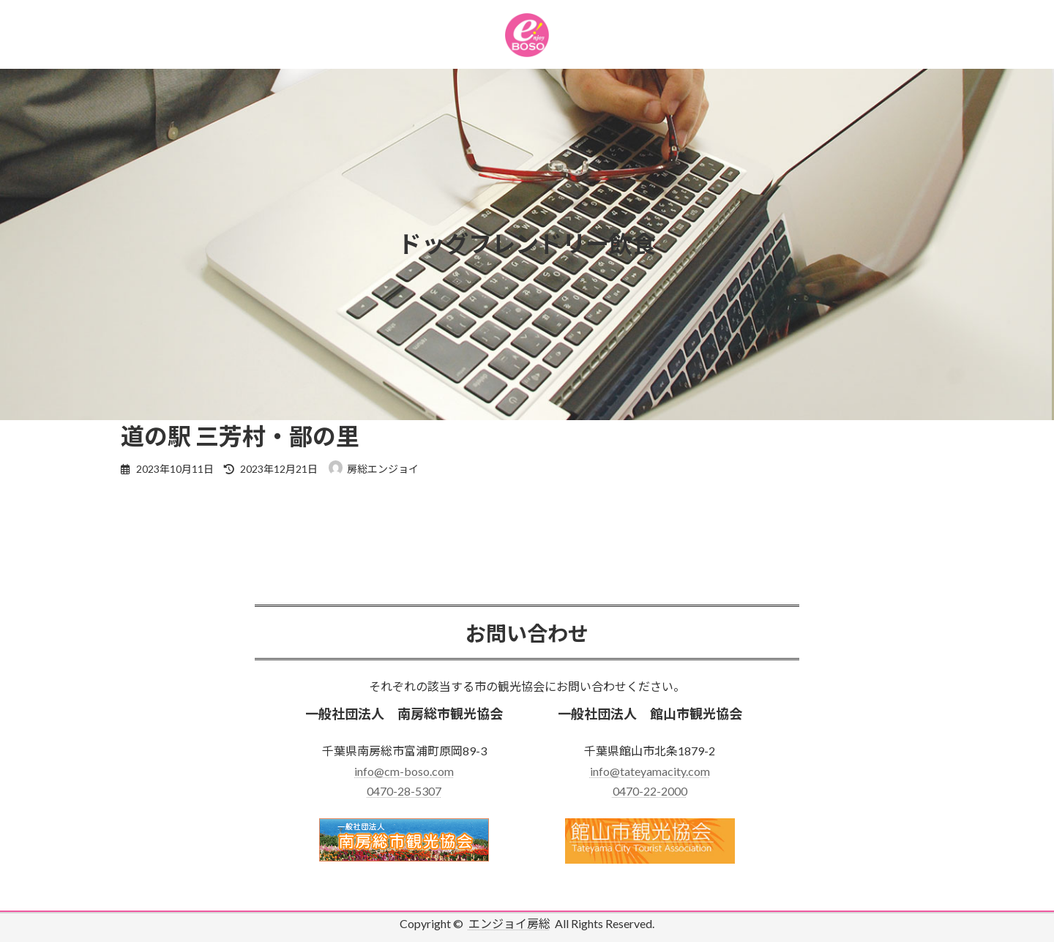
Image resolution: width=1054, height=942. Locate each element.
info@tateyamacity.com (650, 771)
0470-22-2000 (650, 791)
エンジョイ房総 (509, 923)
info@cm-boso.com (404, 771)
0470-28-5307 (404, 791)
